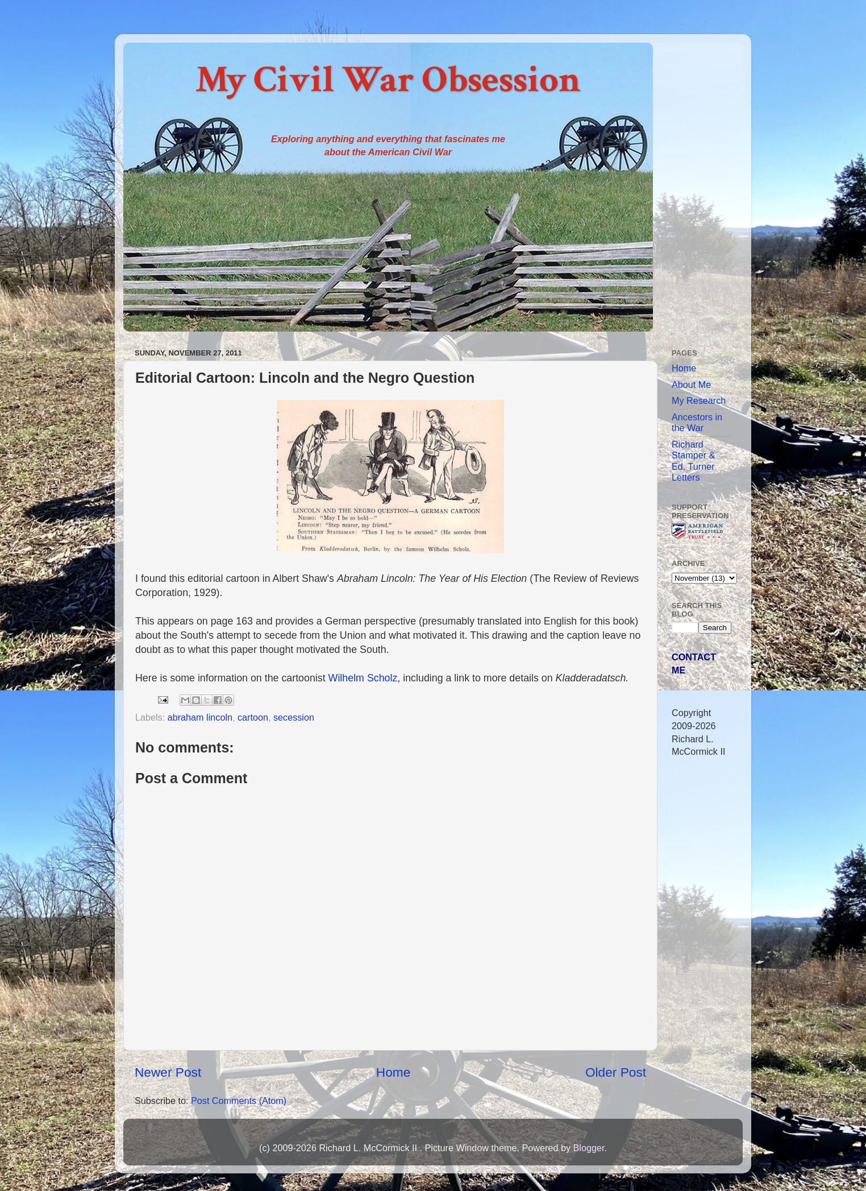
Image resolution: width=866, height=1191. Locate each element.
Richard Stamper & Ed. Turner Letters (693, 460)
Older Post (615, 1072)
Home (393, 1072)
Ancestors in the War (697, 422)
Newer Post (168, 1072)
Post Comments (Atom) (238, 1100)
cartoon (253, 717)
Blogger (588, 1148)
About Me (691, 384)
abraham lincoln (200, 717)
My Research (699, 400)
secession (293, 717)
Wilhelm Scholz (363, 678)
